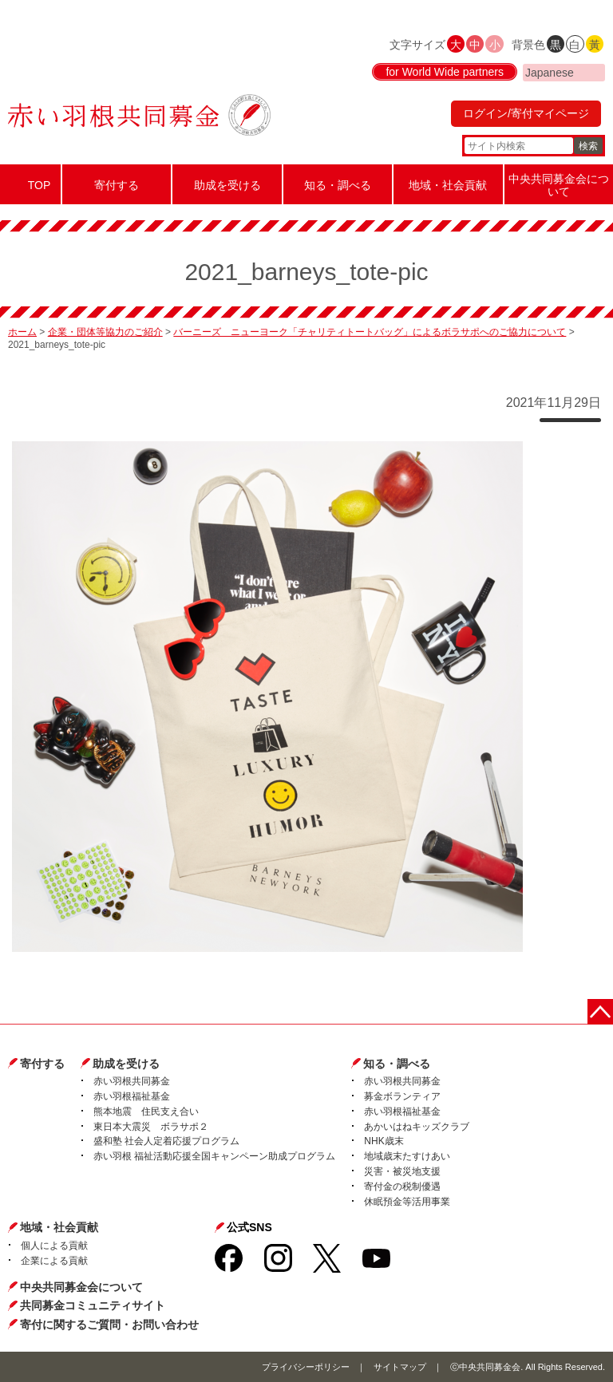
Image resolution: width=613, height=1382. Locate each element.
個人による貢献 (54, 1245)
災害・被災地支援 (402, 1171)
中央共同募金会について (81, 1287)
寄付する (42, 1063)
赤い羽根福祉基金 (131, 1096)
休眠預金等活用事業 (407, 1201)
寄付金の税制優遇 (402, 1186)
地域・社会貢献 (59, 1227)
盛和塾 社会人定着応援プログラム (166, 1141)
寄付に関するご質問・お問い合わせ (109, 1324)
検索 (588, 146)
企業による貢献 (54, 1260)
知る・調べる (396, 1063)
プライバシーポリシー (306, 1367)
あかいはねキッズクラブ (416, 1126)
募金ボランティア (402, 1096)
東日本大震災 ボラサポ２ (150, 1126)
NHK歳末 (383, 1141)
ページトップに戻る (600, 1012)
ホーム (22, 332)
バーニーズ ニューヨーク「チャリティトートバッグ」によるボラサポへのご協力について (369, 332)
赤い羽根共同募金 (131, 1081)
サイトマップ (400, 1367)
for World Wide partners (445, 71)
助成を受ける (126, 1063)
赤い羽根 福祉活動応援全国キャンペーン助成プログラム (214, 1156)
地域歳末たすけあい (407, 1156)
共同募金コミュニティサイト (92, 1305)
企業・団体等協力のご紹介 (105, 332)
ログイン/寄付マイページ (526, 113)
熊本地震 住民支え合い (146, 1111)
